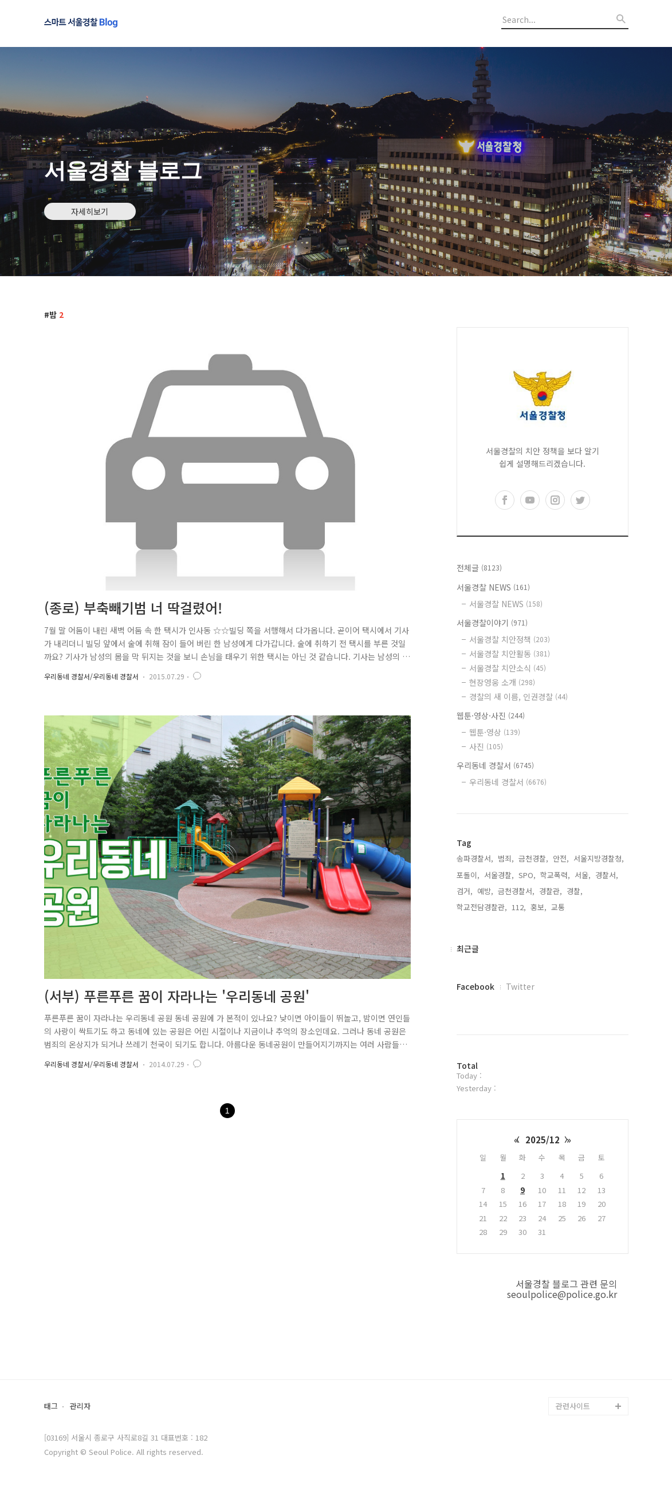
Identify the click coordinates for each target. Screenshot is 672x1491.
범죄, (506, 858)
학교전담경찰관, (482, 907)
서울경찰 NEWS (493, 587)
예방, (485, 891)
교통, (559, 907)
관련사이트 (573, 1405)
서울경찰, (499, 875)
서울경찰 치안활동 (509, 653)
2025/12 (542, 1140)
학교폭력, (555, 875)
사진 (486, 746)
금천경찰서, (516, 891)
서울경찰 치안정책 (509, 639)
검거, (465, 891)
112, (519, 907)
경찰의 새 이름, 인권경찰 (518, 696)
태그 (51, 1406)
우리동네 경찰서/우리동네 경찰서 (91, 676)
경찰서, (606, 875)
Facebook (475, 986)
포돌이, (468, 875)
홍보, (538, 907)
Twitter (520, 986)
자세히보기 (89, 211)
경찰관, (550, 891)
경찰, (575, 891)
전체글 (479, 567)
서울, (583, 875)
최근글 (468, 948)
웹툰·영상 (494, 732)
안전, (561, 858)
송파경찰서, (475, 858)
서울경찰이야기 (492, 622)
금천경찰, (533, 858)
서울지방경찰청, (598, 858)
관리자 (80, 1406)
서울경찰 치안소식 (507, 668)
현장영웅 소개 (502, 682)
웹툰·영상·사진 (491, 715)
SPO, (527, 875)
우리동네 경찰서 (495, 765)
